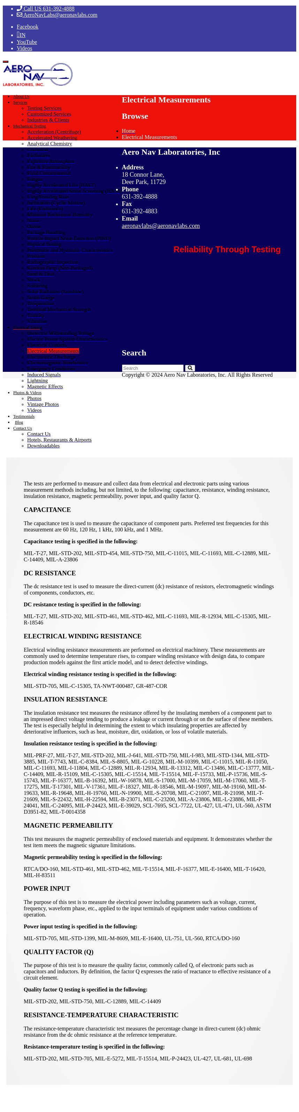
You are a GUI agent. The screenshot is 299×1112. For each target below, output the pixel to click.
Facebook (27, 27)
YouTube (27, 42)
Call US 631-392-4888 (46, 8)
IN (22, 35)
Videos (24, 48)
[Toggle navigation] (5, 62)
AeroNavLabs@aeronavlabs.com (57, 15)
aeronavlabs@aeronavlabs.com (161, 225)
